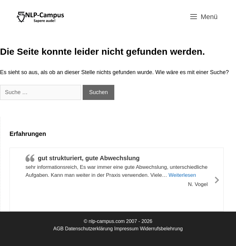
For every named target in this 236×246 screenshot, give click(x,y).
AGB (58, 228)
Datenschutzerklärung (89, 228)
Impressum (126, 228)
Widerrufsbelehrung (161, 228)
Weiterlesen (182, 175)
